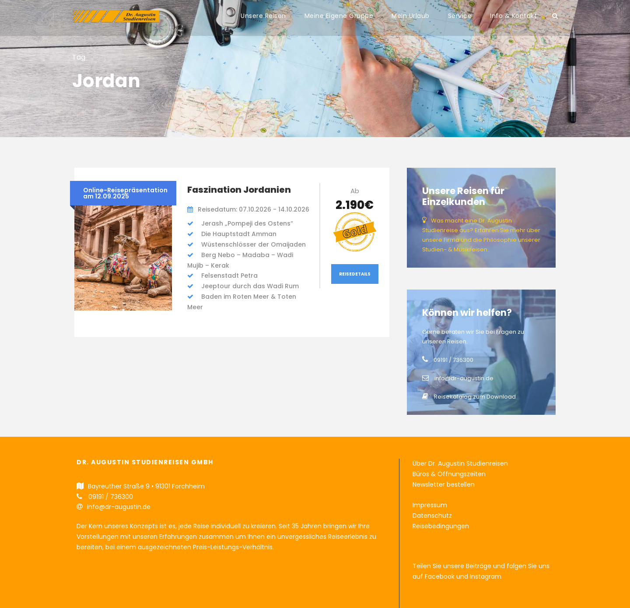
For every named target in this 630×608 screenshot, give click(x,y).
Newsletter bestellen (444, 484)
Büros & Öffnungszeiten (449, 474)
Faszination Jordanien (239, 190)
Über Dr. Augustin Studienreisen (460, 463)
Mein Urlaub (411, 15)
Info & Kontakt (513, 15)
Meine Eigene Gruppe (339, 15)
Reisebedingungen (441, 526)
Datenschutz (432, 515)
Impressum (430, 505)
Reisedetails (355, 274)
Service (460, 15)
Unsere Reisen (263, 15)
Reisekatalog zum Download (475, 396)
